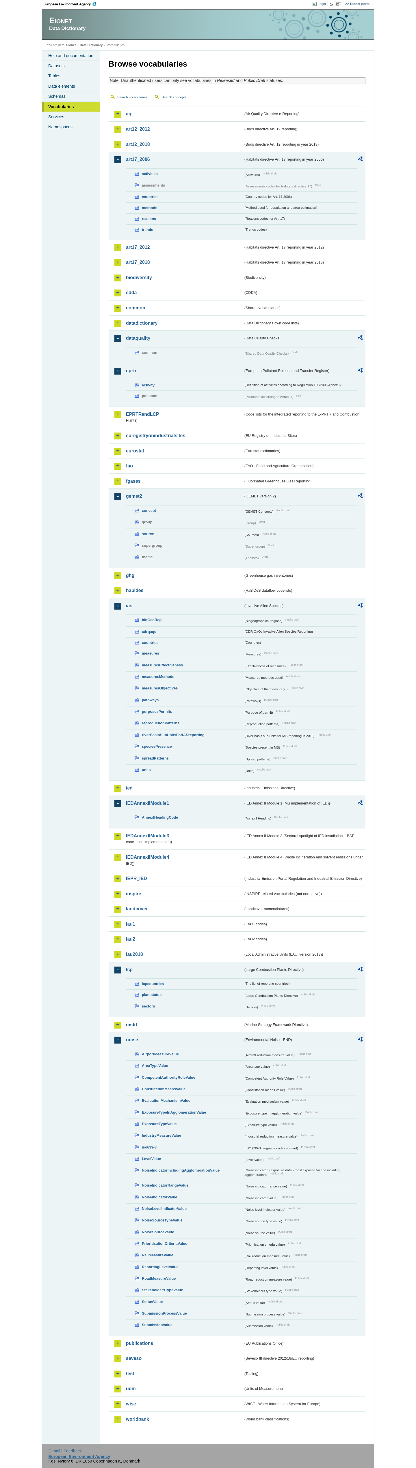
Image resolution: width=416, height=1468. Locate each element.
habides (134, 590)
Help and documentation (70, 55)
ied (129, 787)
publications (139, 1343)
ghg (130, 575)
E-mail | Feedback (65, 1451)
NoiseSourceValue (158, 1232)
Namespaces (60, 127)
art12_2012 (138, 129)
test (130, 1373)
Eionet (71, 45)
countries (150, 197)
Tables (54, 76)
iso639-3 (149, 1147)
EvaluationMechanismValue (166, 1100)
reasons (149, 219)
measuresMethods (158, 676)
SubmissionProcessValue (164, 1313)
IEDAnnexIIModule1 (147, 803)
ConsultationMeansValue (163, 1089)
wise (131, 1403)
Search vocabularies (132, 97)
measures (150, 653)
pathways (150, 700)
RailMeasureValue (157, 1255)
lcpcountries (153, 984)
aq (128, 113)
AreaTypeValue (155, 1065)
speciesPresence (157, 746)
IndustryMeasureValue (161, 1135)
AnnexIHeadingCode (160, 817)
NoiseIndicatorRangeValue (165, 1185)
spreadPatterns (155, 758)
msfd (131, 1024)
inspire (133, 893)
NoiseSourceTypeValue (162, 1220)
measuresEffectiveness (162, 665)
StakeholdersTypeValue (162, 1290)
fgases (133, 481)
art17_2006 (138, 159)
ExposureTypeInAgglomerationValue (174, 1112)
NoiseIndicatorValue (159, 1197)
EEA (72, 4)
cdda (131, 292)
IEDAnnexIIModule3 (147, 835)
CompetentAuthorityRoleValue (168, 1077)
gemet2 (134, 496)
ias (129, 605)
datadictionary (141, 323)
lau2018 (134, 954)
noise (132, 1039)
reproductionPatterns (160, 723)
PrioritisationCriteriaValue (164, 1243)
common (135, 307)
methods (149, 208)
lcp (129, 969)
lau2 (130, 939)
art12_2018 (138, 144)
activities (150, 174)
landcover (137, 908)
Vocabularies (61, 106)
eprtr (131, 370)
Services (56, 116)
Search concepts (173, 97)
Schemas (57, 96)
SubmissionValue (157, 1325)
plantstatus (151, 995)
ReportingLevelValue (160, 1267)
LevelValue (151, 1159)
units (146, 770)
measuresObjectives (160, 688)
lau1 (130, 924)
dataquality (138, 338)
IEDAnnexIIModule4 (147, 857)
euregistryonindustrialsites (155, 435)
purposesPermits (157, 711)
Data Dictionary (91, 45)
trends (147, 230)
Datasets (56, 65)
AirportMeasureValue (160, 1054)
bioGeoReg (151, 620)
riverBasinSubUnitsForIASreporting (173, 735)
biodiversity (139, 277)
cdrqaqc (149, 631)
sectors (148, 1006)
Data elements (61, 86)
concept (149, 510)
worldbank (137, 1419)
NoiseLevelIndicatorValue (164, 1208)
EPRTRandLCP (142, 414)
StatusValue (152, 1302)
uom (131, 1388)
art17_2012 (138, 247)
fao (129, 465)
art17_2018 (138, 262)
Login (322, 3)
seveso (134, 1358)
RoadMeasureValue (159, 1278)
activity (148, 385)
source (148, 534)
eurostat (135, 450)
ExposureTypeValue (159, 1124)
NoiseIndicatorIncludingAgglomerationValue (181, 1170)
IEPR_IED (136, 878)
